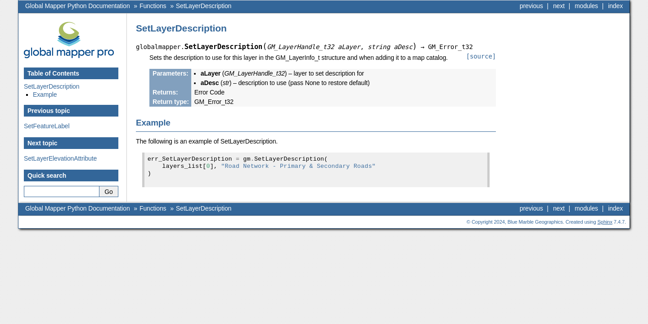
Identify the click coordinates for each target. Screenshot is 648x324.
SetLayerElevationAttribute (60, 158)
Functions (153, 5)
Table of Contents (53, 73)
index (615, 5)
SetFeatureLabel (46, 126)
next (559, 5)
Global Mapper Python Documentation (77, 5)
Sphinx (605, 222)
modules (586, 5)
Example (45, 94)
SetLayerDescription (203, 5)
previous (531, 5)
